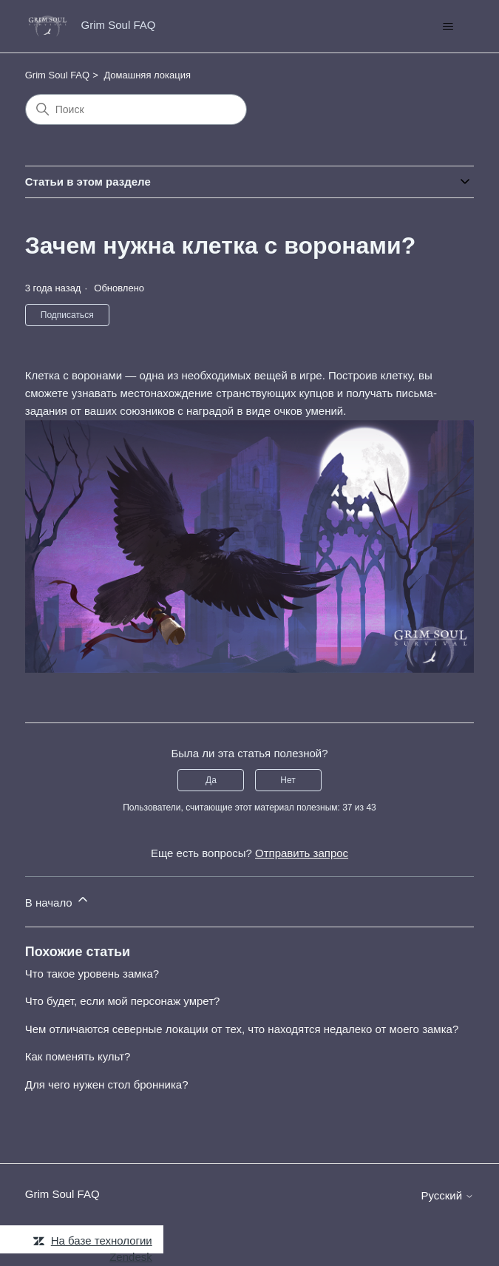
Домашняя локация (147, 75)
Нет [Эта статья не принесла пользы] (287, 780)
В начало (57, 900)
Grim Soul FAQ (57, 75)
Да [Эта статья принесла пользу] (211, 780)
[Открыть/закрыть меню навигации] (447, 26)
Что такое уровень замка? (92, 973)
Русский (447, 1195)
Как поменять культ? (78, 1056)
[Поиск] (136, 109)
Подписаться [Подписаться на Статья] (67, 315)
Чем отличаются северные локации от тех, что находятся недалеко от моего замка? (242, 1029)
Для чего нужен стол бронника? (107, 1084)
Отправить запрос (301, 853)
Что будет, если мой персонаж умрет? (122, 1001)
